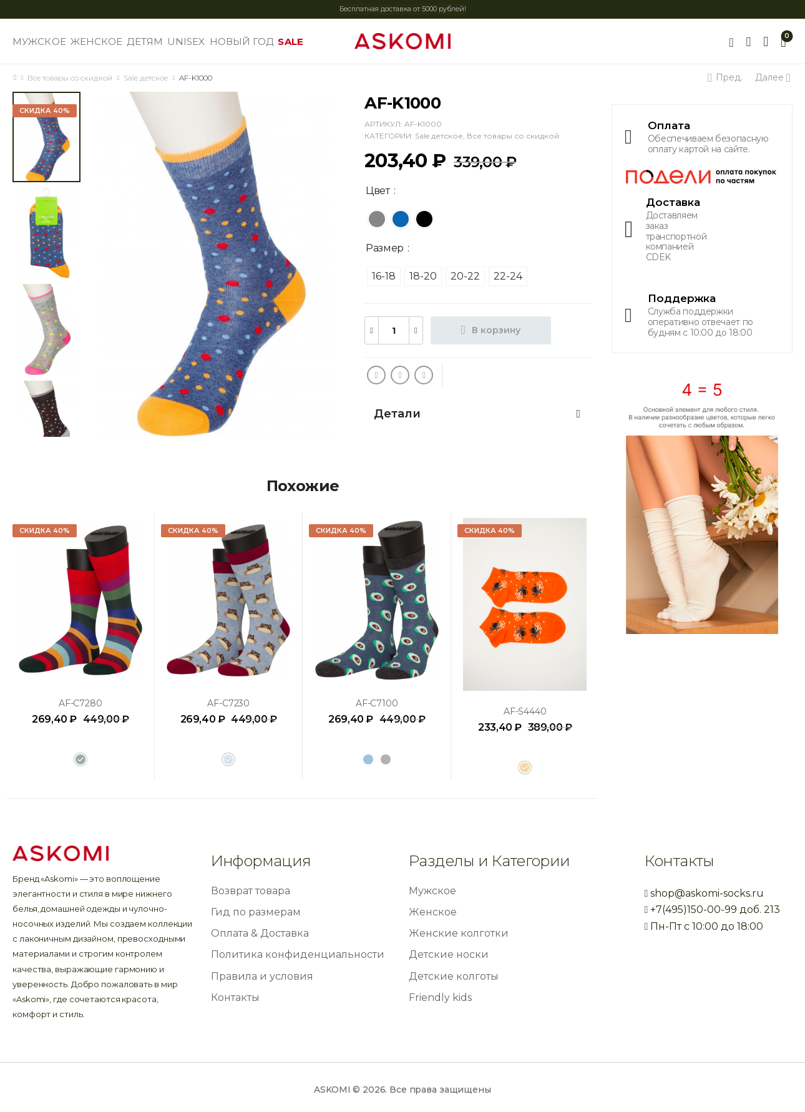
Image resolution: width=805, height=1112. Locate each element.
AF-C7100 (377, 703)
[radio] (377, 219)
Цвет (377, 191)
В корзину (496, 330)
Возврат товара (250, 891)
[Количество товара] (394, 330)
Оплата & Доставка (260, 933)
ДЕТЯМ (145, 41)
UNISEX (186, 41)
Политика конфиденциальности (297, 954)
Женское (433, 912)
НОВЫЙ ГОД (242, 41)
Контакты (235, 997)
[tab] (478, 414)
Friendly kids (440, 997)
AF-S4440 (525, 711)
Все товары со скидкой (69, 77)
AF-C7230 (228, 703)
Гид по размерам (256, 912)
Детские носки (449, 954)
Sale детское (146, 77)
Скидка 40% (44, 110)
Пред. (727, 77)
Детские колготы (454, 976)
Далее (771, 77)
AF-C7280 (80, 703)
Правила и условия (262, 976)
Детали (477, 414)
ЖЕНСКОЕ (97, 41)
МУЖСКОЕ (39, 41)
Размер (385, 248)
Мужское (432, 891)
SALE (290, 41)
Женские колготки (459, 933)
